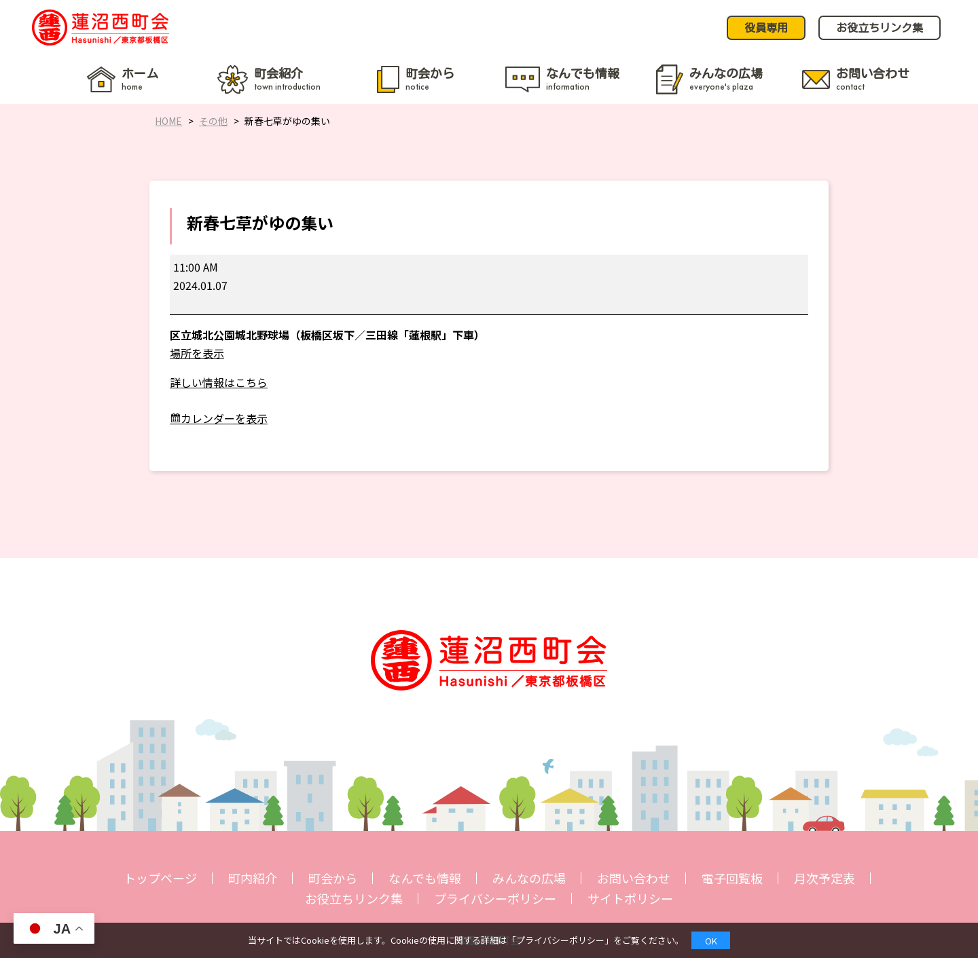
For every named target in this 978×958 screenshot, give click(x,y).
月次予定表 (824, 878)
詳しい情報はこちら (219, 382)
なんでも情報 (424, 878)
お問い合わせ (633, 878)
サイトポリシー (630, 898)
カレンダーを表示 (224, 418)
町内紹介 (252, 878)
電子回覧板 (732, 878)
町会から (332, 878)
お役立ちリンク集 (354, 898)
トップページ (160, 878)
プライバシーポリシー (495, 898)
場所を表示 (197, 353)
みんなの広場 (529, 878)
